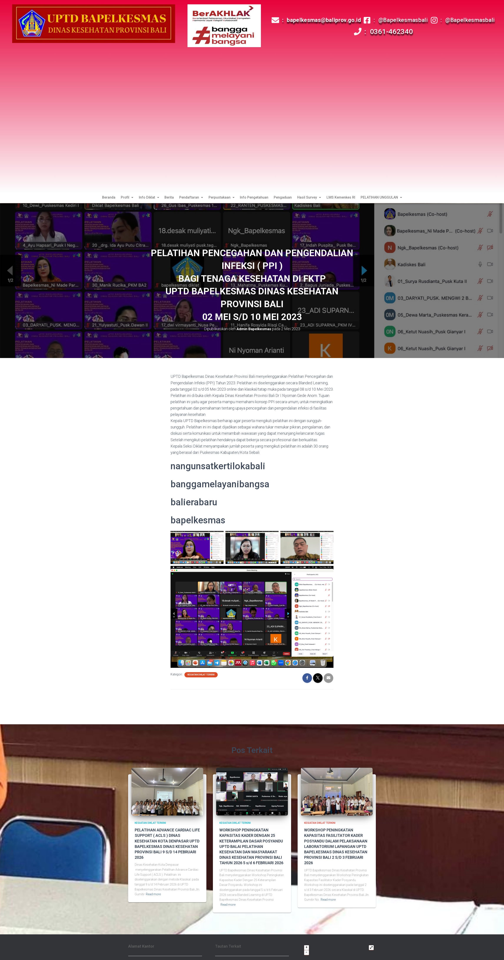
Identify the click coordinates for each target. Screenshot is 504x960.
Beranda (103, 198)
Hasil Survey (312, 198)
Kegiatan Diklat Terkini (201, 675)
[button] (123, 198)
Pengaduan (285, 198)
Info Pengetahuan (255, 198)
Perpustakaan (221, 198)
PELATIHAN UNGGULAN (386, 198)
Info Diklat (146, 198)
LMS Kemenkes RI (345, 198)
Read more (153, 895)
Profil (123, 198)
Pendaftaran (190, 198)
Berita (167, 198)
